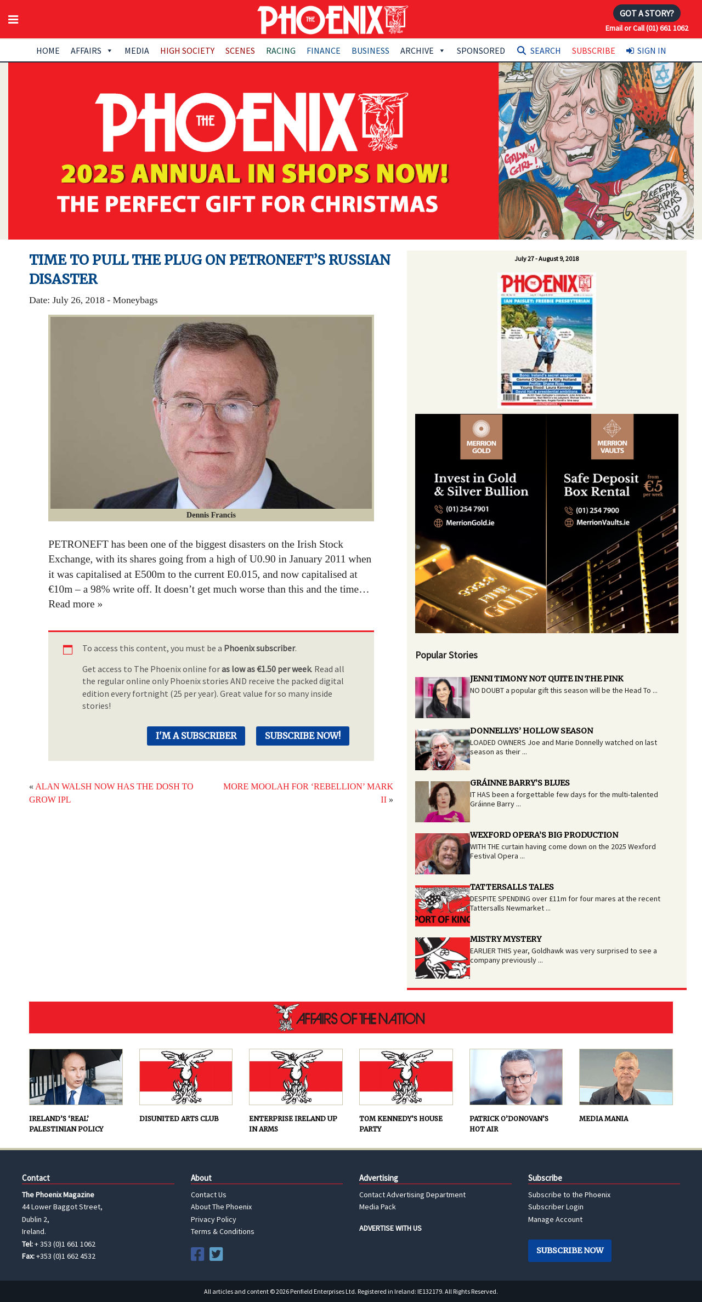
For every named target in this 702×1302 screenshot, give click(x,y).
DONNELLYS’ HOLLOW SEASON (531, 731)
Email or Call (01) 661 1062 (646, 28)
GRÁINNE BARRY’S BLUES (520, 783)
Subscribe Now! (303, 735)
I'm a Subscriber (196, 735)
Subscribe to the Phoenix (569, 1194)
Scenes (240, 50)
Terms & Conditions (222, 1231)
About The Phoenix (221, 1207)
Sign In (651, 50)
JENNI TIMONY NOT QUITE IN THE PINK (546, 679)
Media (136, 50)
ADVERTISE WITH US (390, 1228)
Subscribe (593, 50)
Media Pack (377, 1207)
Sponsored (481, 50)
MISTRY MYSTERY (505, 939)
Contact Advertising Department (412, 1194)
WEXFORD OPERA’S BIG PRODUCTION (544, 835)
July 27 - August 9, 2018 (546, 258)
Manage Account (555, 1219)
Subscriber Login (556, 1207)
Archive (423, 50)
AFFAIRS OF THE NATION (351, 1017)
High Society (187, 50)
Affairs (92, 50)
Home (48, 50)
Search (545, 50)
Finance (324, 50)
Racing (281, 50)
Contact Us (209, 1194)
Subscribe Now (569, 1250)
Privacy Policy (213, 1219)
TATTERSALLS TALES (512, 887)
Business (370, 50)
